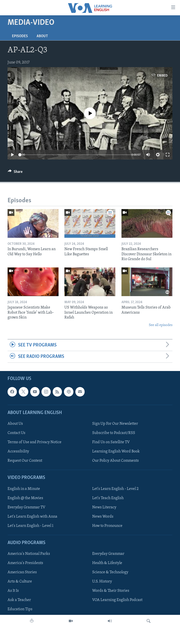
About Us (15, 424)
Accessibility (18, 451)
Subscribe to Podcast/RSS (113, 433)
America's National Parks (29, 554)
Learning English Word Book (116, 451)
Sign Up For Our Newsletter (115, 424)
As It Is (13, 591)
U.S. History (102, 581)
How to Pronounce (107, 526)
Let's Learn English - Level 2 (115, 489)
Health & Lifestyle (107, 563)
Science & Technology (110, 572)
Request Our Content (25, 461)
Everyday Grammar (108, 554)
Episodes (20, 36)
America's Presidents (25, 563)
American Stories (22, 572)
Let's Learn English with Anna (32, 516)
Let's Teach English (108, 498)
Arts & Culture (20, 581)
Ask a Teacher (19, 600)
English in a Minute (24, 489)
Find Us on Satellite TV (111, 442)
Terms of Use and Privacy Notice (34, 442)
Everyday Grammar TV (26, 507)
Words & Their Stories (110, 591)
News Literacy (104, 507)
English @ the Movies (25, 498)
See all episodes (160, 325)
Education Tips (20, 609)
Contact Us (16, 433)
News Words (102, 516)
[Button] (15, 172)
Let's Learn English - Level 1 (30, 526)
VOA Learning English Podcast (117, 600)
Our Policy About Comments (115, 461)
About (42, 36)
